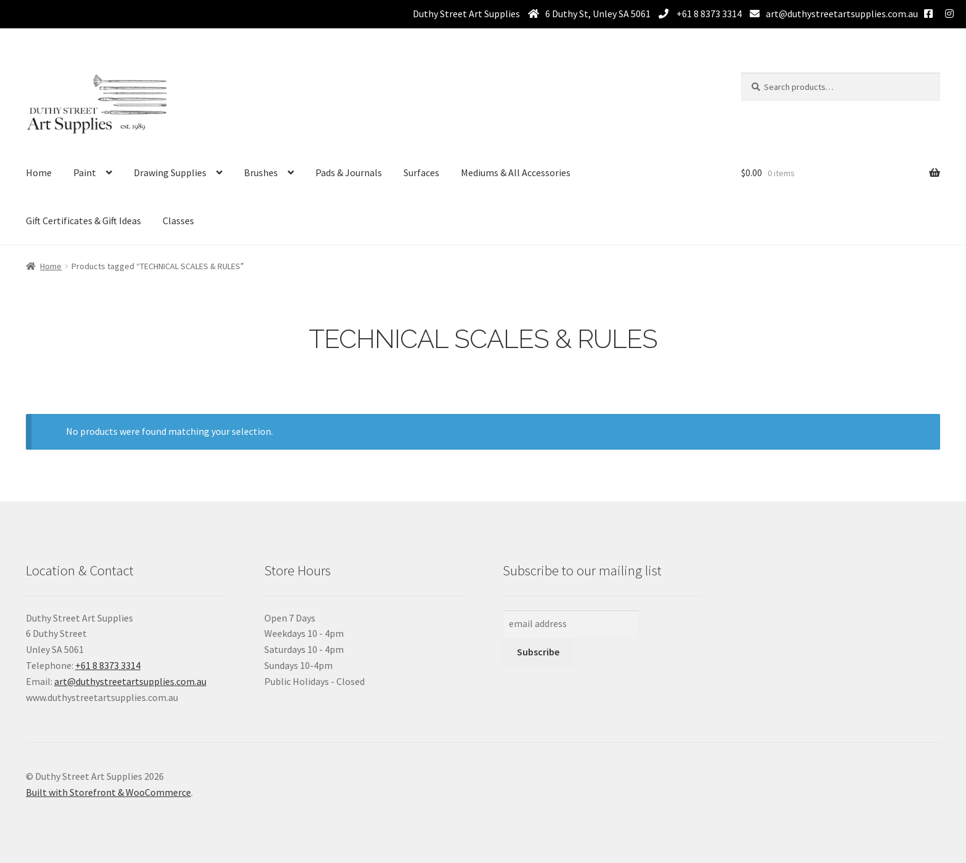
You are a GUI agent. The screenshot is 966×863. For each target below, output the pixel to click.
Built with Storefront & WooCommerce (108, 792)
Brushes (261, 172)
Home (39, 172)
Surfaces (421, 172)
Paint (84, 172)
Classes (178, 220)
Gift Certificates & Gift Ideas (83, 220)
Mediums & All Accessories (515, 172)
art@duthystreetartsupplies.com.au (842, 13)
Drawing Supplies (170, 172)
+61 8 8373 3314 (708, 13)
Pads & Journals (348, 172)
